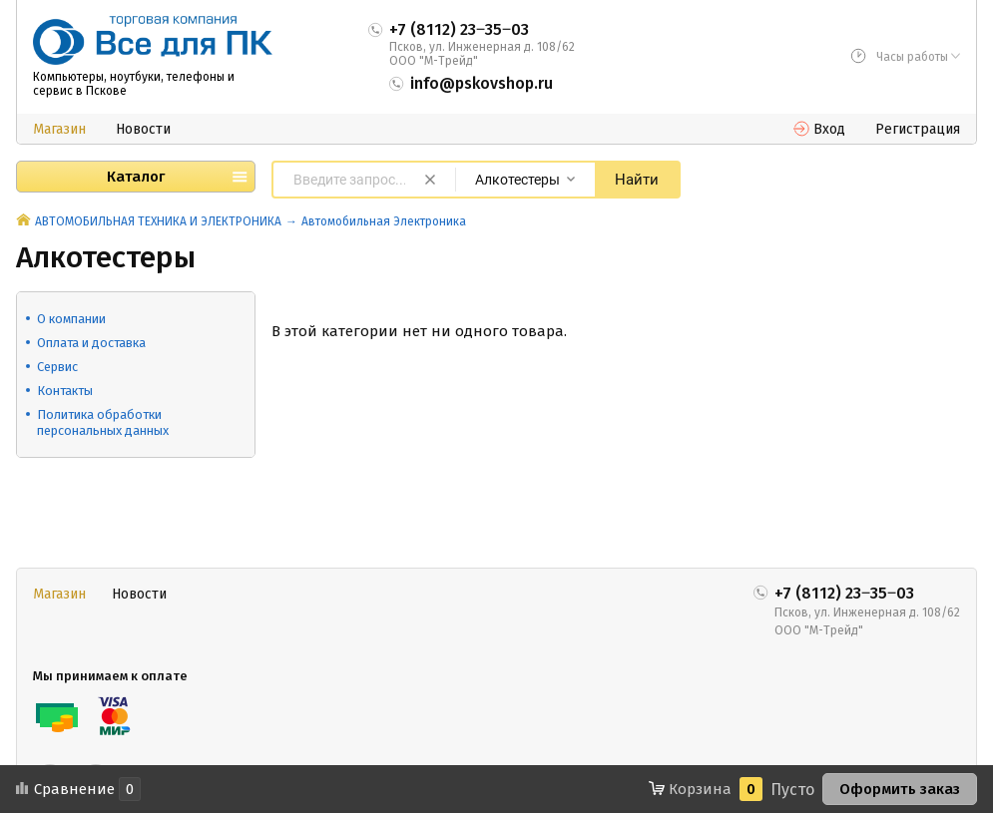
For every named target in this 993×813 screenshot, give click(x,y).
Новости (143, 129)
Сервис (57, 366)
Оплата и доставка (91, 342)
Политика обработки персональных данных (103, 422)
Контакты (65, 390)
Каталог (136, 177)
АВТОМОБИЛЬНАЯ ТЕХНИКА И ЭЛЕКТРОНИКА (158, 221)
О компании (71, 318)
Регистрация (917, 129)
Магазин (59, 129)
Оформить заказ (899, 789)
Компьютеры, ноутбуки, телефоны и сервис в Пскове (134, 84)
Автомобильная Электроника (383, 221)
